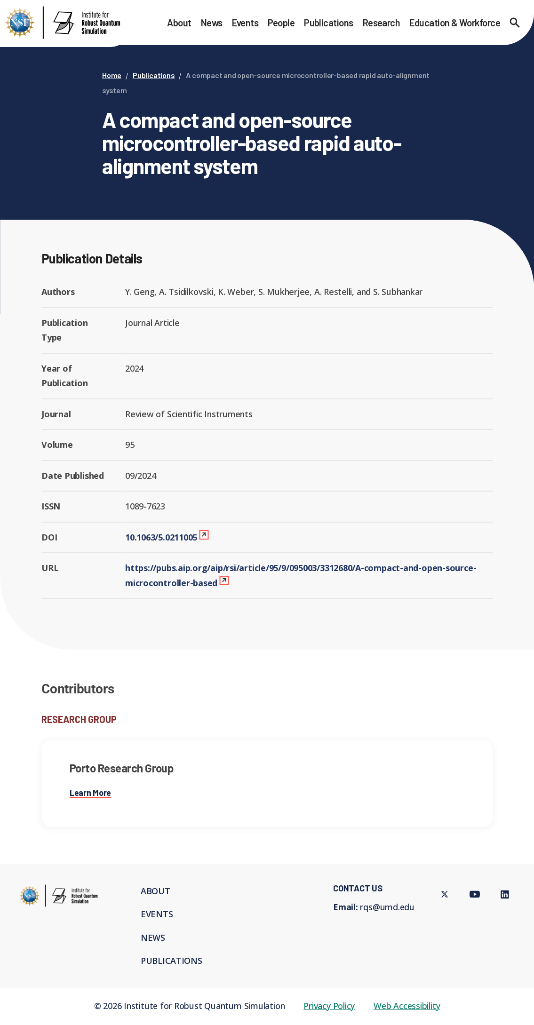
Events (245, 22)
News (212, 22)
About (179, 22)
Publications (328, 22)
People (281, 22)
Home (111, 75)
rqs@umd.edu (387, 907)
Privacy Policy (329, 1005)
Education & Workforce (454, 22)
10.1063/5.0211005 (161, 537)
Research (381, 22)
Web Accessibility (407, 1005)
